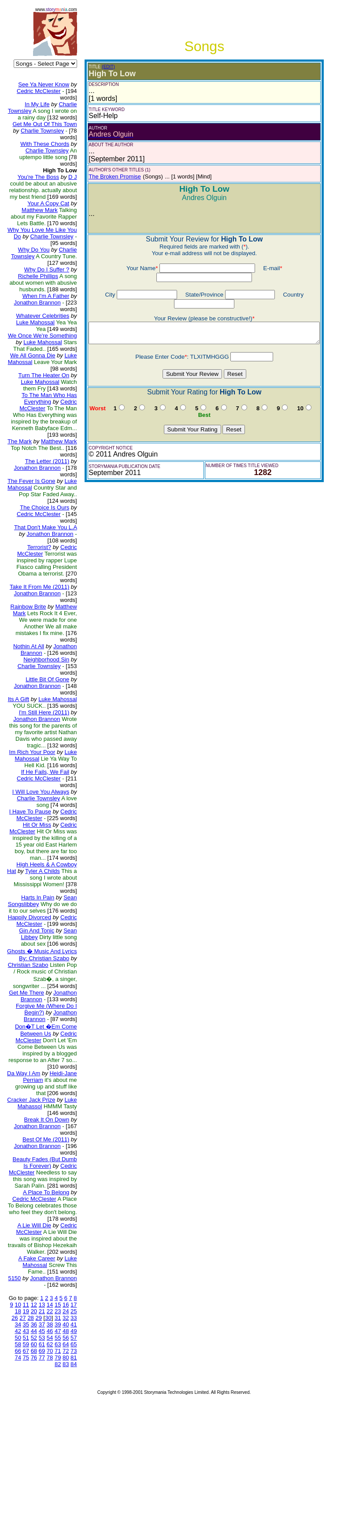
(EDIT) (101, 66)
